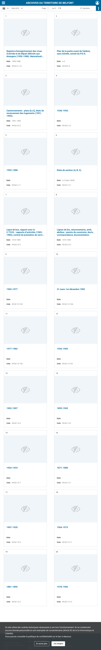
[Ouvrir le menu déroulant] (3, 3)
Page (44, 8)
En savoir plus (41, 644)
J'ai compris (58, 644)
